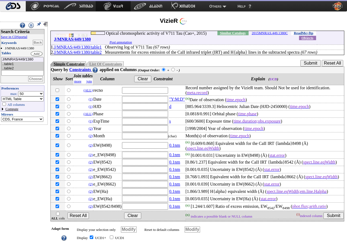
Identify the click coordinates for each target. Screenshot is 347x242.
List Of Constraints (105, 64)
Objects (307, 38)
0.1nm (174, 145)
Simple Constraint (69, 64)
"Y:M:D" (177, 99)
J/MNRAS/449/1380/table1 (78, 47)
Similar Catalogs (233, 33)
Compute (11, 109)
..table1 (22, 64)
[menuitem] (13, 6)
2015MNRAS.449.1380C (270, 33)
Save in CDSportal (14, 37)
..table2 (22, 68)
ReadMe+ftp (303, 33)
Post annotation (121, 42)
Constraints (83, 69)
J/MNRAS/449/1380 (22, 59)
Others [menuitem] (215, 6)
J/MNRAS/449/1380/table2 (78, 52)
